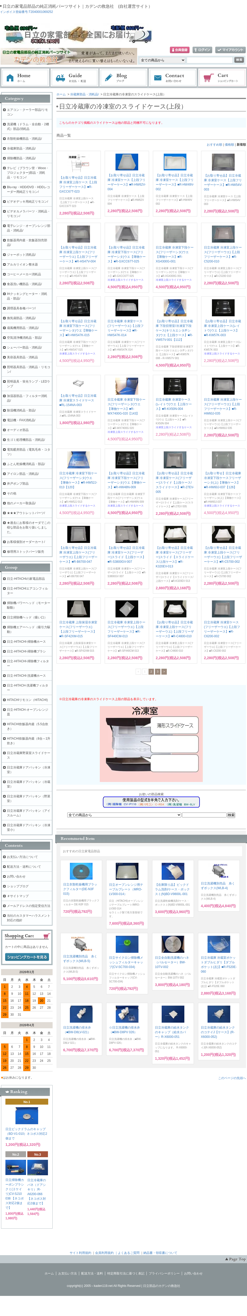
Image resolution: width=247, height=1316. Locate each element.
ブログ (124, 78)
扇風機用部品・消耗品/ (23, 328)
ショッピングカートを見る (27, 957)
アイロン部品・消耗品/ (23, 474)
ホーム (25, 78)
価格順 (229, 144)
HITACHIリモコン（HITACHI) (27, 700)
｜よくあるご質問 (127, 1253)
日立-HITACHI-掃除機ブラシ (26, 651)
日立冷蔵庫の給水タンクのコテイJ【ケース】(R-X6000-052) (218, 1032)
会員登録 (180, 50)
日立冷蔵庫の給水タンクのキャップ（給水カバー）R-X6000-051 (172, 1032)
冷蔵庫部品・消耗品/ (84, 94)
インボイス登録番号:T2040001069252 (26, 12)
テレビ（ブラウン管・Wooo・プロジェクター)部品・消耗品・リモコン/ (28, 172)
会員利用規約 (104, 1253)
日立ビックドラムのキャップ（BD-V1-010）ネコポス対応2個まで (26, 1133)
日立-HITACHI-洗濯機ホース (26, 675)
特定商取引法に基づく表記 (125, 1273)
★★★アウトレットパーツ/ (26, 513)
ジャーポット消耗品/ (21, 254)
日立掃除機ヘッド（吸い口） (27, 617)
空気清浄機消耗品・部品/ (24, 338)
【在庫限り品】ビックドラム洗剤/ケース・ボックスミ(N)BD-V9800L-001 (172, 889)
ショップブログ (18, 886)
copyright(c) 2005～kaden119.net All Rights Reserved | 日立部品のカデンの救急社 (123, 1286)
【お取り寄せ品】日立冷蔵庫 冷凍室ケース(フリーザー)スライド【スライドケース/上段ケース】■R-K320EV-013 (175, 557)
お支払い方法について (22, 857)
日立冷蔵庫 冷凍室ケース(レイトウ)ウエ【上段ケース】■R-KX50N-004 (174, 404)
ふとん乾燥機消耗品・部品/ (26, 464)
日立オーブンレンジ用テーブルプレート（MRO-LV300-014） (126, 889)
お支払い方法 (67, 1273)
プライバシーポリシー (164, 1273)
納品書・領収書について (160, 1253)
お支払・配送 (74, 78)
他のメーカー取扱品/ (21, 503)
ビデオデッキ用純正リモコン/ (27, 201)
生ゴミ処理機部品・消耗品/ (26, 440)
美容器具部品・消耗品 (22, 357)
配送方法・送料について (24, 866)
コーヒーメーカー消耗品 (24, 274)
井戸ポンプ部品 (18, 483)
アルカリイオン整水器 (22, 264)
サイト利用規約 (80, 1253)
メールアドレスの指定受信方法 (28, 906)
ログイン (202, 50)
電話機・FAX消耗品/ (21, 420)
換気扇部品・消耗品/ (21, 318)
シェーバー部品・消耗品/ (24, 347)
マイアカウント (230, 50)
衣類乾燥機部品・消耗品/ (24, 138)
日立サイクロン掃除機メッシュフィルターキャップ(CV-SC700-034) (126, 962)
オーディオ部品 (18, 430)
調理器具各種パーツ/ (21, 308)
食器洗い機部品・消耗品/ (24, 284)
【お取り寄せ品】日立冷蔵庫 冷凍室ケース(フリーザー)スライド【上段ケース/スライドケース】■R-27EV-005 (175, 482)
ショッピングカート (222, 78)
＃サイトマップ (18, 896)
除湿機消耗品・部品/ (21, 410)
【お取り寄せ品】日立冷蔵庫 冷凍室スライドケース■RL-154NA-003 (77, 400)
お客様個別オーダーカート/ (26, 542)
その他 (11, 493)
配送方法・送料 (92, 1273)
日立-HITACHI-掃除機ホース (26, 641)
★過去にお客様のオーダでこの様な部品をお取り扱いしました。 (28, 527)
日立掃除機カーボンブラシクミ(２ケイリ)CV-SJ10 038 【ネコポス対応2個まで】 (14, 1194)
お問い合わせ (173, 78)
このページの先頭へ (232, 1078)
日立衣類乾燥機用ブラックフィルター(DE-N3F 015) (80, 889)
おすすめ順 (214, 144)
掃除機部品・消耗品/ (21, 158)
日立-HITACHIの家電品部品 (26, 579)
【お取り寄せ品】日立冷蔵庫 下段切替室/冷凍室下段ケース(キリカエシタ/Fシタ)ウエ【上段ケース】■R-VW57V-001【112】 (174, 330)
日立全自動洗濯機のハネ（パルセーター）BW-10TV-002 (172, 962)
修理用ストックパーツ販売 (25, 551)
